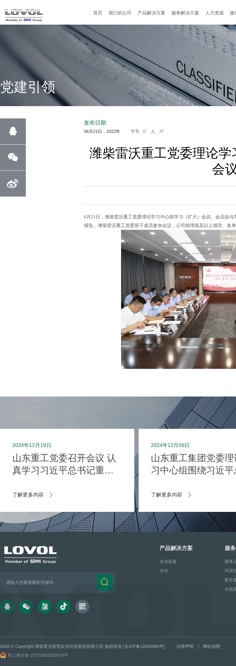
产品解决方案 (151, 12)
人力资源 (214, 12)
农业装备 (168, 561)
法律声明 (185, 646)
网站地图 (211, 646)
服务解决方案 (185, 12)
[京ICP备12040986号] (144, 646)
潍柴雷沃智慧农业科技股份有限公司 (69, 646)
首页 (97, 12)
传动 (163, 570)
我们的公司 (120, 12)
